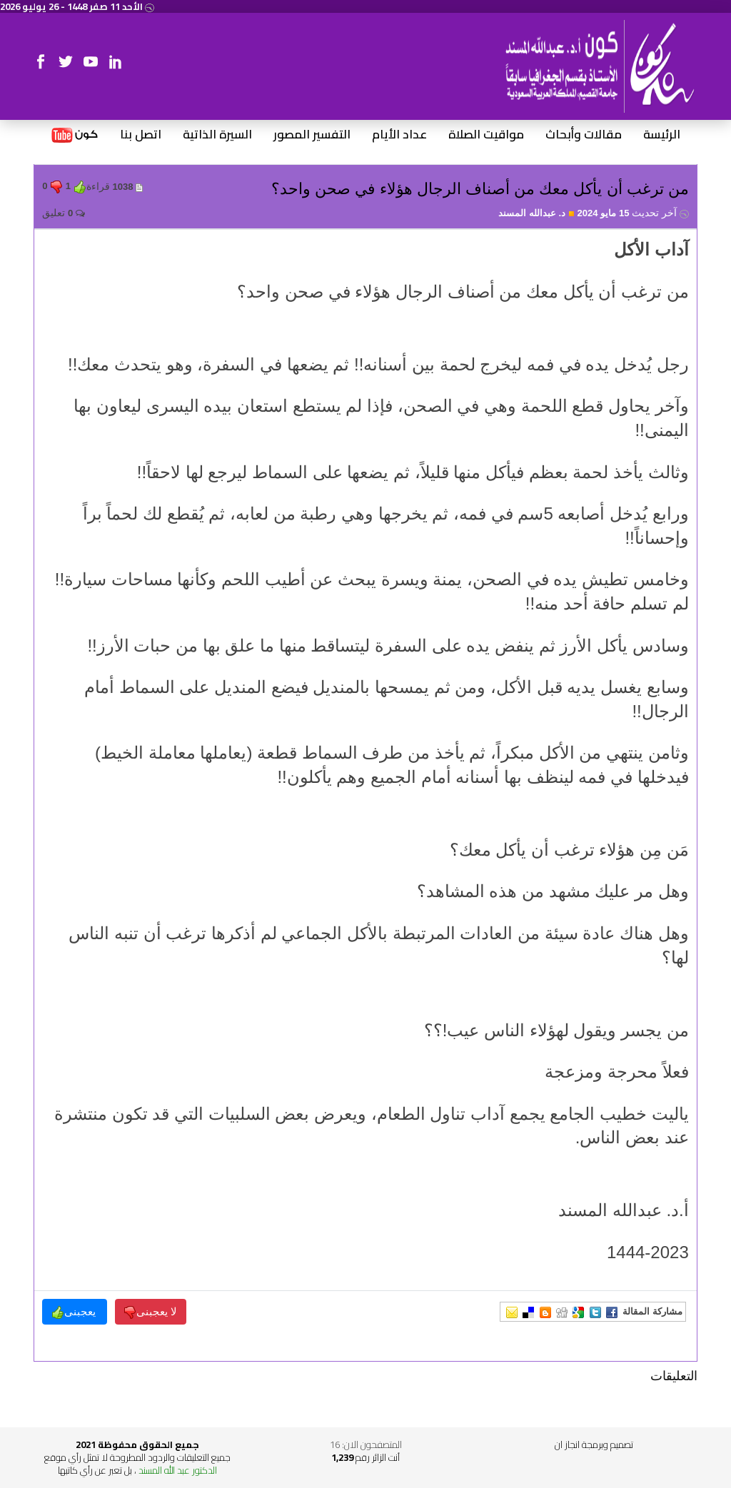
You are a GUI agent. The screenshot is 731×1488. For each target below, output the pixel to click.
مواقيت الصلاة (486, 134)
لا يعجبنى (150, 1312)
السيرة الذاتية (217, 134)
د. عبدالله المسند (536, 213)
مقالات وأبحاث (583, 134)
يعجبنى (75, 1312)
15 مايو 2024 (632, 213)
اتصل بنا (140, 134)
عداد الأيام (399, 134)
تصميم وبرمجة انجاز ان (594, 1444)
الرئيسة (661, 134)
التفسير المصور (312, 134)
